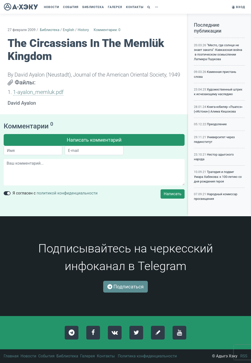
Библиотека (50, 30)
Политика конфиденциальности (147, 356)
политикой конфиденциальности (67, 193)
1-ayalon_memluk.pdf (38, 92)
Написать (172, 194)
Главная (11, 356)
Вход (238, 7)
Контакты (106, 356)
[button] (149, 7)
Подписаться (125, 287)
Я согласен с (55, 193)
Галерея (87, 356)
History (83, 30)
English (68, 30)
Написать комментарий (94, 140)
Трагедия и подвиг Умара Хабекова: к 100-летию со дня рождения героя (218, 176)
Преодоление (217, 124)
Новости (28, 356)
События (46, 356)
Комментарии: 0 (107, 30)
